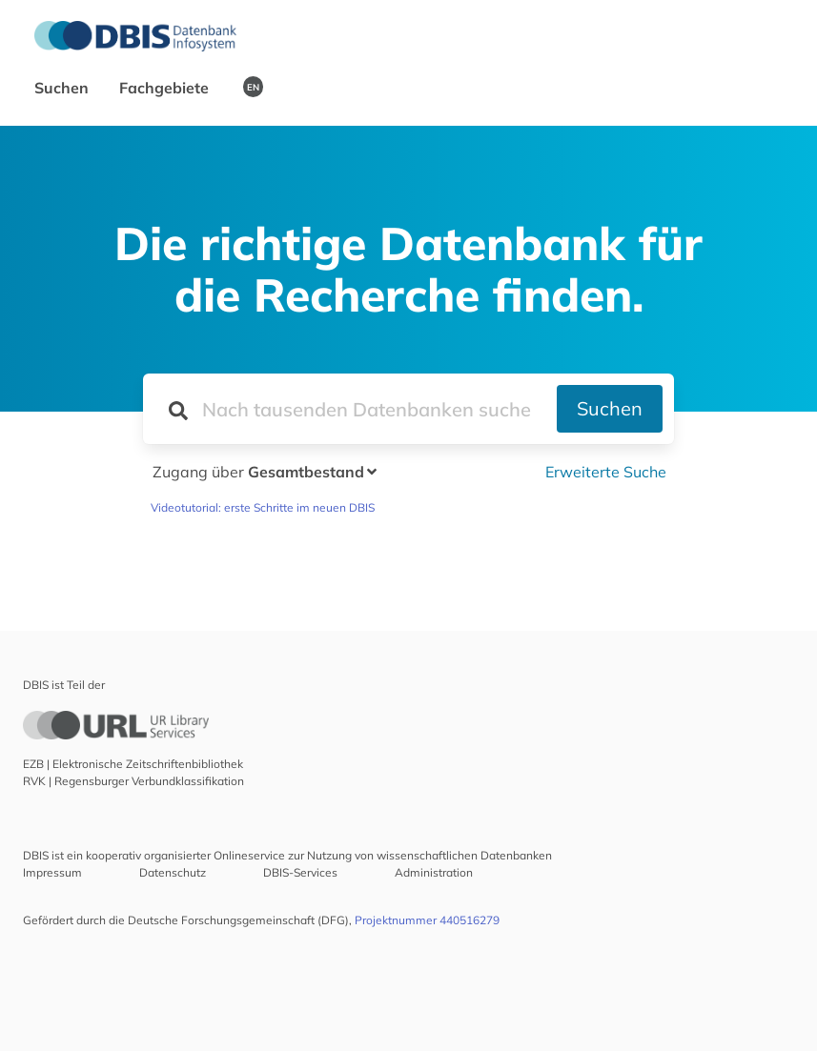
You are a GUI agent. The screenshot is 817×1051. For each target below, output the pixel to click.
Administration (434, 872)
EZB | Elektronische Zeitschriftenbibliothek (133, 764)
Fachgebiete (166, 87)
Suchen (63, 87)
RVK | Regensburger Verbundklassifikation (133, 781)
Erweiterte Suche (605, 471)
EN (253, 86)
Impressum (52, 872)
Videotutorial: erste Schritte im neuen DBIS (263, 507)
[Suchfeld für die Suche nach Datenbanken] (349, 409)
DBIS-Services (300, 872)
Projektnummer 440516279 (427, 920)
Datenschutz (172, 872)
